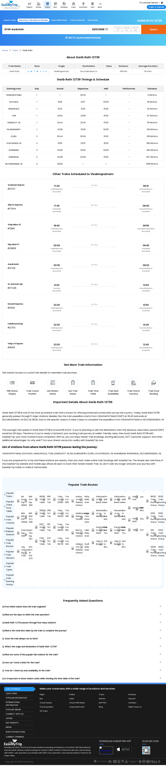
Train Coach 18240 (63, 527)
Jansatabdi (138, 497)
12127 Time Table (38, 527)
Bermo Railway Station (74, 533)
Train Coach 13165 (63, 513)
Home (5, 50)
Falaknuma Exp (15, 323)
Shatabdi (138, 519)
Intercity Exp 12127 (19, 533)
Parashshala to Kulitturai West (94, 530)
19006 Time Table (38, 499)
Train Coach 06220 (56, 513)
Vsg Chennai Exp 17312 (19, 551)
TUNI (14, 115)
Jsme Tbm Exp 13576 (27, 534)
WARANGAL (14, 157)
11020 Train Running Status (156, 501)
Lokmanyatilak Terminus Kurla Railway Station (83, 517)
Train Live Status (77, 20)
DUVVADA (13, 102)
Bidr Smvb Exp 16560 (27, 501)
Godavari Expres (16, 185)
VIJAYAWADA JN (13, 143)
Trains (15, 50)
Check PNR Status (59, 20)
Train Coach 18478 (56, 541)
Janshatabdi (131, 508)
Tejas (131, 530)
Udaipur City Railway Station (74, 548)
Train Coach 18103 (63, 499)
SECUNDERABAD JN (13, 163)
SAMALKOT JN (13, 122)
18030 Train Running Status (149, 501)
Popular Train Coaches (9, 519)
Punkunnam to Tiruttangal (102, 530)
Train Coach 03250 (56, 499)
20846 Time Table (38, 513)
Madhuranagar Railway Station (74, 516)
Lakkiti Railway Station (83, 533)
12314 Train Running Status (156, 534)
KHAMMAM (14, 150)
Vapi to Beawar (94, 542)
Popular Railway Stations (9, 531)
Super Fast (131, 498)
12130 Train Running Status (149, 517)
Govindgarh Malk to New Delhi (102, 499)
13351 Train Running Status (156, 517)
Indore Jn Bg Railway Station (74, 501)
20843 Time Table (45, 513)
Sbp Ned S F (13, 244)
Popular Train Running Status (9, 580)
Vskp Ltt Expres (15, 343)
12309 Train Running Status (149, 551)
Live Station (93, 20)
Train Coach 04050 (63, 541)
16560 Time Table (45, 499)
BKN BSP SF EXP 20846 (19, 517)
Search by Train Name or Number (33, 20)
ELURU (13, 136)
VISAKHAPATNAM (13, 95)
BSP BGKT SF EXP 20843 (27, 517)
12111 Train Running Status (149, 534)
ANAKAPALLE (13, 108)
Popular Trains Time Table (9, 506)
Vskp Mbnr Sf (14, 224)
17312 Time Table (38, 541)
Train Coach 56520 (56, 527)
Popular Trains (9, 495)
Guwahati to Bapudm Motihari (102, 514)
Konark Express (15, 304)
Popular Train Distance (9, 554)
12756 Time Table (45, 541)
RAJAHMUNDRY (14, 129)
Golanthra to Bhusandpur (102, 544)
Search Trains (10, 20)
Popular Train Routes (9, 543)
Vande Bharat (138, 509)
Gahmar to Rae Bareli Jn (94, 499)
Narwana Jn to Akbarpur (94, 513)
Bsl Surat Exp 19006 (19, 501)
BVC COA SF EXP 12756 (27, 553)
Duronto (138, 530)
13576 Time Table (45, 527)
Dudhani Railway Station (83, 547)
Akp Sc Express (15, 204)
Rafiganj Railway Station (83, 499)
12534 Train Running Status (156, 551)
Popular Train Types (9, 566)
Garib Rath (13, 264)
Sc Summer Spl (15, 284)
